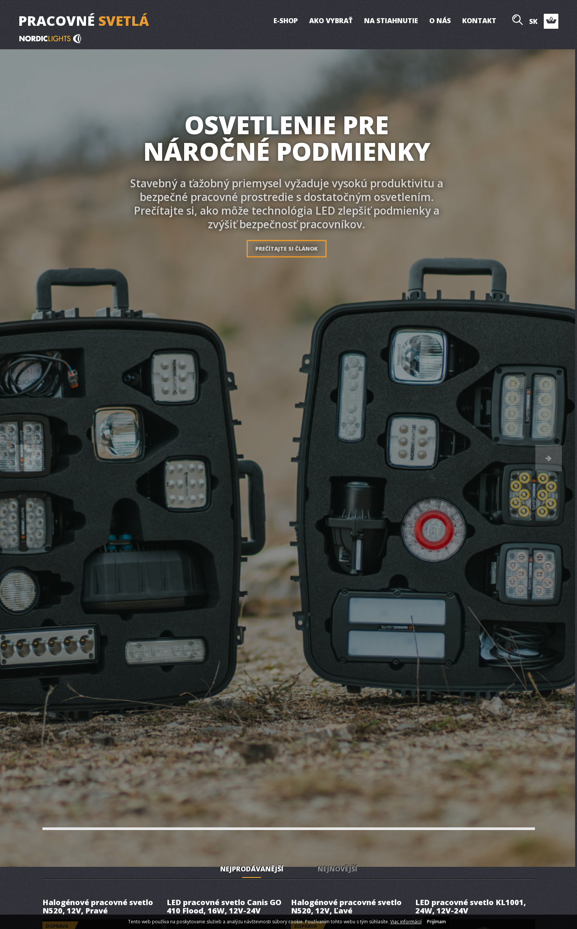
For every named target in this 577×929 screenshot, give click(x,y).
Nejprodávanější (251, 868)
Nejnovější (337, 868)
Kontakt (479, 20)
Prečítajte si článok (286, 248)
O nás (439, 20)
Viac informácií (406, 921)
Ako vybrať (330, 20)
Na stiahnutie (391, 20)
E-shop (285, 20)
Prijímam (436, 921)
